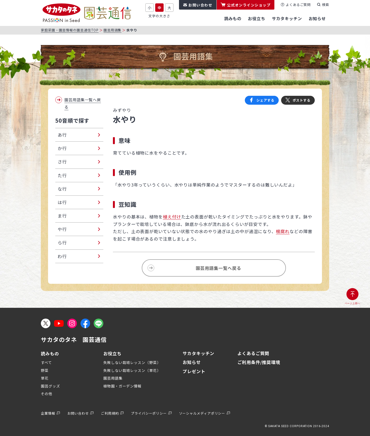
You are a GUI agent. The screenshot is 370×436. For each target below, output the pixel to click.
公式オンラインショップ (249, 4)
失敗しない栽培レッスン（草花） (132, 370)
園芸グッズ (50, 385)
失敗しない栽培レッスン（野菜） (132, 362)
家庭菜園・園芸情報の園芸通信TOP (70, 30)
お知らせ (192, 362)
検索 (325, 4)
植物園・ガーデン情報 (122, 385)
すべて (46, 362)
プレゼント (194, 371)
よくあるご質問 (298, 4)
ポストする (302, 100)
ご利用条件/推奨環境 (258, 362)
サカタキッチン (198, 353)
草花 (45, 378)
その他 (46, 393)
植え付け (172, 216)
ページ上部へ (352, 303)
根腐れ (283, 231)
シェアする (265, 100)
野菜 (45, 370)
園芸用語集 (113, 30)
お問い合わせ (200, 4)
